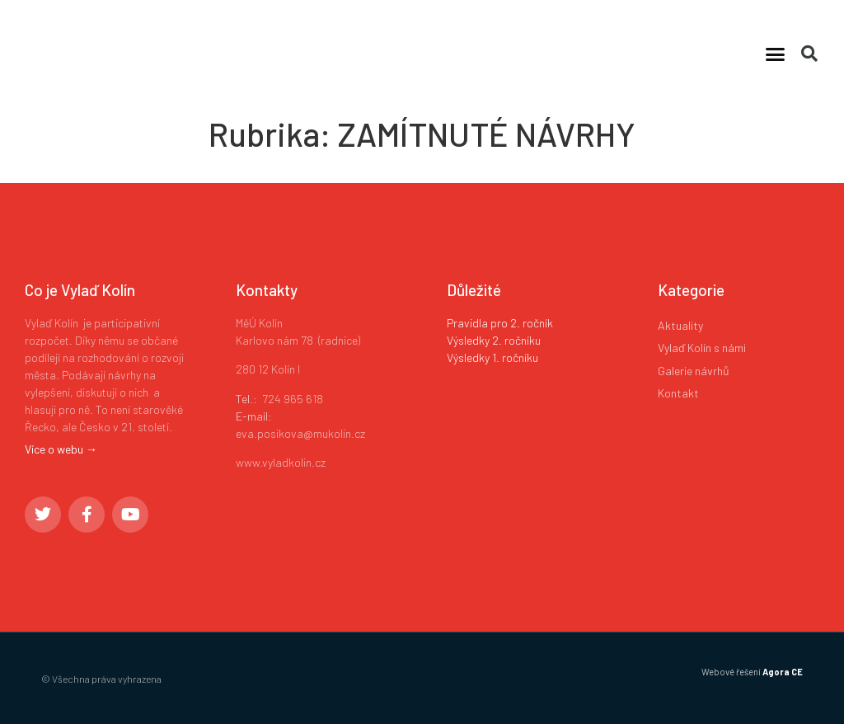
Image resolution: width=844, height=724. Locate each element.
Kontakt (678, 393)
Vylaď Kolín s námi (702, 348)
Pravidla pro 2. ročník (500, 323)
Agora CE (782, 671)
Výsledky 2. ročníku (494, 340)
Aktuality (680, 325)
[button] (775, 53)
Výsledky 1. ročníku (492, 357)
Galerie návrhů (693, 371)
